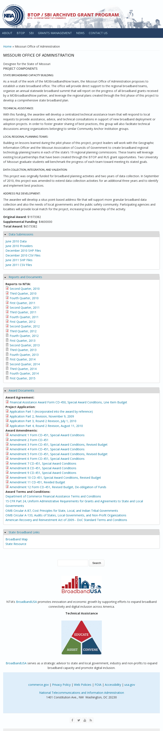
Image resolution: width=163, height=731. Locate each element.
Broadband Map (16, 539)
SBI (31, 33)
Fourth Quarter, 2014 (24, 373)
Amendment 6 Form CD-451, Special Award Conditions (47, 459)
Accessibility (113, 685)
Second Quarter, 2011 (25, 308)
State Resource (15, 544)
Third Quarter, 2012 (23, 331)
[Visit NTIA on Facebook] (72, 720)
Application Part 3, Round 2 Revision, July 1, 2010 (43, 421)
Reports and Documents (25, 277)
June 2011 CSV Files (18, 265)
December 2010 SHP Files (23, 251)
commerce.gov (38, 685)
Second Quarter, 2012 (25, 326)
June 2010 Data (16, 241)
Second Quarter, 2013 (25, 345)
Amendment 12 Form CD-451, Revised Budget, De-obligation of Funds (58, 487)
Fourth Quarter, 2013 (24, 355)
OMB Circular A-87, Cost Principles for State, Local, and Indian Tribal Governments (61, 511)
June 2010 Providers (19, 246)
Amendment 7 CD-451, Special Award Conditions (43, 463)
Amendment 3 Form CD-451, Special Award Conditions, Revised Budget (59, 445)
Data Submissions (21, 234)
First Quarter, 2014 (22, 359)
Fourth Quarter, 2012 (24, 336)
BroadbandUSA (26, 602)
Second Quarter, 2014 (25, 364)
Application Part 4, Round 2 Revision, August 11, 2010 (46, 426)
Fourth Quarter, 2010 (24, 298)
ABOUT (7, 33)
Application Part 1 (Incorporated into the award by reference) (51, 411)
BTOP (21, 33)
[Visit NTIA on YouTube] (84, 720)
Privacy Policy (61, 685)
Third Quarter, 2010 (23, 293)
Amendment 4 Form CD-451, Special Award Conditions (47, 449)
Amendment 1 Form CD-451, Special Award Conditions (47, 435)
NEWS (80, 33)
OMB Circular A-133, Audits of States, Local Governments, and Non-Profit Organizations (65, 515)
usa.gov (129, 685)
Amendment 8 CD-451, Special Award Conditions (43, 468)
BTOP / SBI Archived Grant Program (73, 14)
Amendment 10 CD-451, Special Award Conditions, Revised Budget (55, 478)
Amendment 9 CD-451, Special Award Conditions (43, 473)
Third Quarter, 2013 (23, 350)
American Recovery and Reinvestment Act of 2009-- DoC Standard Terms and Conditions (66, 520)
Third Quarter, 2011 (23, 312)
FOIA (98, 685)
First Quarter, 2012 (22, 322)
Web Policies (82, 685)
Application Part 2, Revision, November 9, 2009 (42, 416)
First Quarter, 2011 (22, 303)
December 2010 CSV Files (22, 255)
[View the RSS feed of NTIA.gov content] (90, 720)
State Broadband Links (24, 532)
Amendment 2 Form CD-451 (29, 440)
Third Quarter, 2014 (23, 369)
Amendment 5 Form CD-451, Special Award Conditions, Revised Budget (59, 454)
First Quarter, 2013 (22, 341)
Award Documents (21, 390)
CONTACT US (98, 33)
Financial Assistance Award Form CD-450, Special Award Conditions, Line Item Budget (68, 402)
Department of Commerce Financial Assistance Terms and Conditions (53, 496)
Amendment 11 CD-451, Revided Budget (37, 482)
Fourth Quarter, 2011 (24, 317)
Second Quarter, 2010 (25, 289)
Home (7, 46)
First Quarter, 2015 (22, 378)
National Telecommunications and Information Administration (81, 693)
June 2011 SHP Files (18, 260)
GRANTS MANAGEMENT (55, 33)
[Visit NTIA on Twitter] (78, 720)
